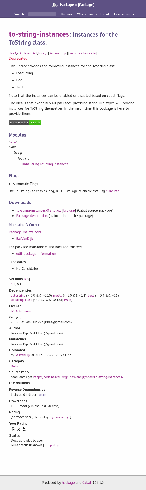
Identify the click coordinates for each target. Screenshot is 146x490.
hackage (68, 482)
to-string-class (21, 299)
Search (19, 14)
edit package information (36, 253)
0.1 (13, 284)
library (42, 53)
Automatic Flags (25, 183)
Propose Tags (58, 53)
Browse (66, 14)
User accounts (124, 14)
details (67, 300)
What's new (85, 14)
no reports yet (52, 445)
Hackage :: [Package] (77, 4)
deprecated (30, 53)
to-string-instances (39, 34)
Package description (32, 215)
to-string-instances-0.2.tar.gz (38, 210)
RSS (26, 279)
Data (14, 366)
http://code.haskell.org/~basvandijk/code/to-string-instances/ (78, 377)
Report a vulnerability (83, 53)
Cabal (86, 482)
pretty (57, 295)
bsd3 (13, 53)
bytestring (18, 295)
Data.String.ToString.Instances (45, 164)
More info (112, 191)
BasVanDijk (24, 238)
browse (69, 210)
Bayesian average (59, 417)
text (91, 295)
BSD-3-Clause (21, 311)
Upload (104, 14)
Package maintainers (25, 231)
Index (13, 142)
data (20, 53)
